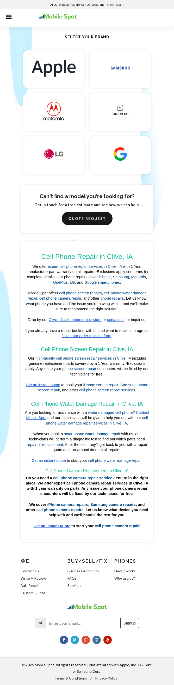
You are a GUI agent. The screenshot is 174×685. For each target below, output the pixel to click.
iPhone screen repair (100, 385)
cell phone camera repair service (82, 478)
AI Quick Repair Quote (65, 4)
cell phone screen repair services (107, 390)
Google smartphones (102, 282)
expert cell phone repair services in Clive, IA (85, 266)
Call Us (85, 4)
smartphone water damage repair (92, 434)
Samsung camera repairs (113, 504)
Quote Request (87, 218)
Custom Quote (33, 593)
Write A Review (33, 578)
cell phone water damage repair (114, 460)
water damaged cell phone (110, 412)
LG (72, 282)
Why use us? (124, 578)
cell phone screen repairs (80, 293)
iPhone (105, 277)
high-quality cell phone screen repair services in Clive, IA (83, 358)
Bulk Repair (30, 585)
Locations (98, 4)
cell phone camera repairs (60, 510)
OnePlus (60, 282)
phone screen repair (79, 369)
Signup (130, 622)
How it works (125, 571)
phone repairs (112, 298)
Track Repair (115, 4)
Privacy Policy (106, 678)
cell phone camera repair (60, 298)
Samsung (121, 277)
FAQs (72, 578)
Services (74, 585)
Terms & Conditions (70, 678)
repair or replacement (45, 444)
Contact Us (30, 571)
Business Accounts (83, 571)
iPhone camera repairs (67, 504)
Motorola (138, 277)
